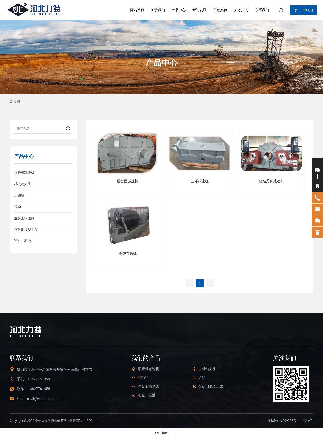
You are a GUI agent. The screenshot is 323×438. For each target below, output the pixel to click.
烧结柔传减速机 (271, 181)
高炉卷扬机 (128, 253)
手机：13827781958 (33, 379)
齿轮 (201, 378)
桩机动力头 (207, 369)
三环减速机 (200, 181)
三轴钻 (143, 378)
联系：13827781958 (33, 389)
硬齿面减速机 (127, 181)
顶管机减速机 (148, 369)
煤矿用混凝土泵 (210, 386)
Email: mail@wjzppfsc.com (37, 399)
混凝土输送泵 (148, 386)
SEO (89, 421)
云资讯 (307, 421)
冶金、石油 (147, 395)
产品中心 (161, 63)
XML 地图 (161, 433)
